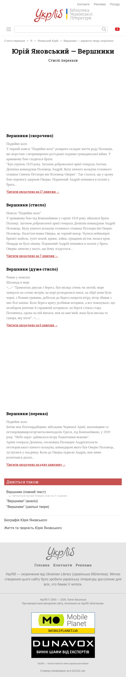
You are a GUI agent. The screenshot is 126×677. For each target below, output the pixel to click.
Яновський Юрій (47, 40)
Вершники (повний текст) (26, 492)
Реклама (100, 4)
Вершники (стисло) (26, 204)
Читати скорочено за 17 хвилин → (32, 192)
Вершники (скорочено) (29, 135)
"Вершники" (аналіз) (22, 501)
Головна (42, 565)
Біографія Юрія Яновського (25, 520)
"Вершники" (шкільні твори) (27, 507)
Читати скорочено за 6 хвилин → (32, 325)
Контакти (83, 4)
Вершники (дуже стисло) (32, 269)
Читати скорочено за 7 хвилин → (32, 256)
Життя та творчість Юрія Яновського (33, 528)
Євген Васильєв (76, 599)
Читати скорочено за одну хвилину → (35, 465)
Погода (115, 4)
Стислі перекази (14, 40)
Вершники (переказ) (27, 413)
